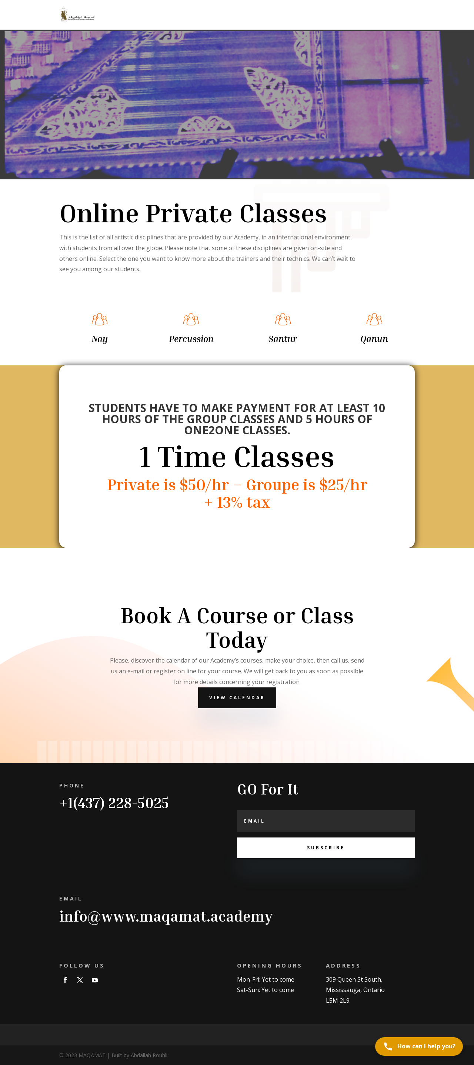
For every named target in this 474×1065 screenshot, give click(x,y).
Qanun (374, 339)
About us (372, 15)
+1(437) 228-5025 (114, 803)
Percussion (191, 339)
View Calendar (237, 697)
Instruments (271, 15)
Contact (404, 15)
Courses (235, 15)
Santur (282, 339)
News (303, 15)
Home (176, 15)
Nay (99, 339)
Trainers (204, 15)
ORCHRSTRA (335, 15)
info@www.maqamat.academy (166, 916)
